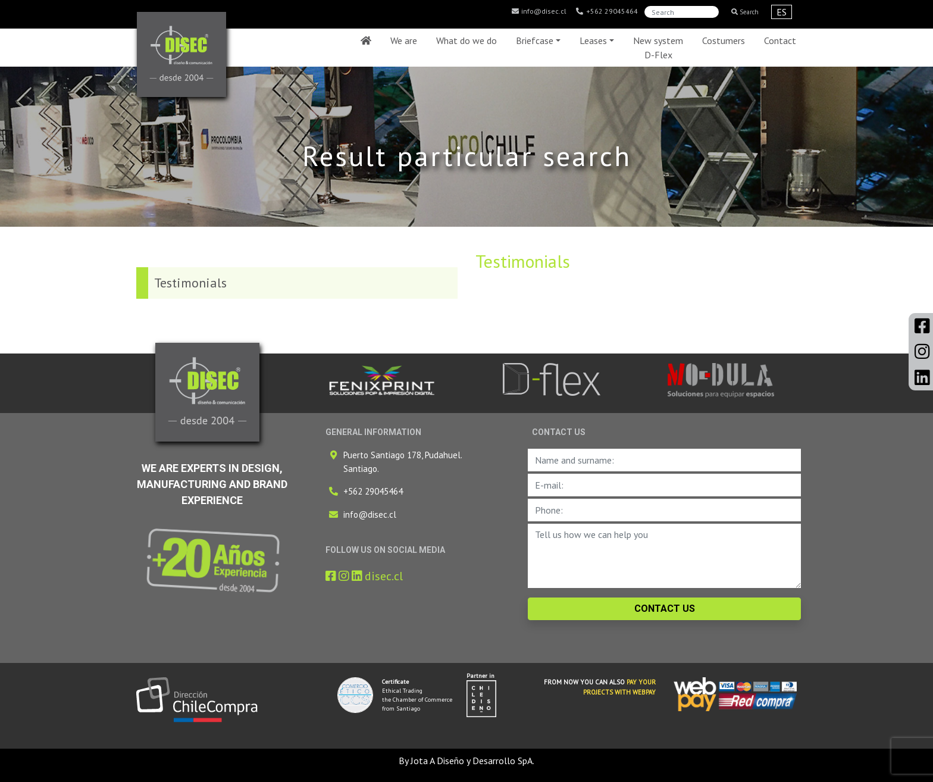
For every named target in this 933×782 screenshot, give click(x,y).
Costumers (723, 40)
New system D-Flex (658, 48)
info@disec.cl (538, 11)
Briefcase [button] (534, 40)
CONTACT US (664, 608)
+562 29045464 (606, 11)
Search (745, 12)
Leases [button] (593, 40)
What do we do (466, 40)
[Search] (681, 12)
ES (782, 12)
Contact (780, 40)
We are (403, 40)
